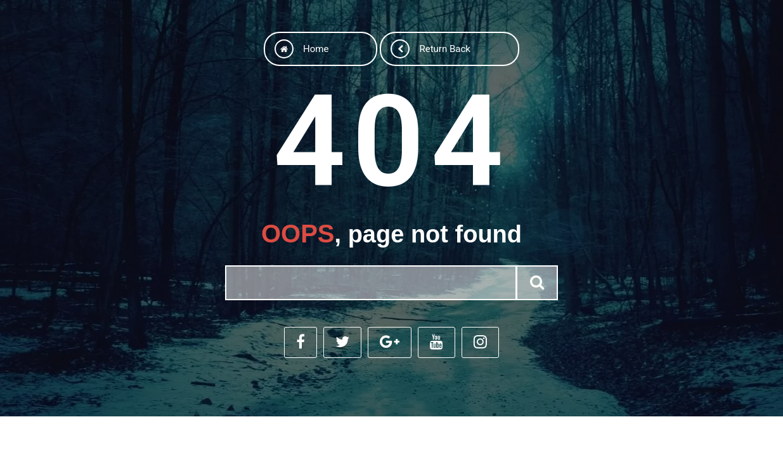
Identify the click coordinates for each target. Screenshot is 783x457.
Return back (430, 48)
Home (301, 48)
